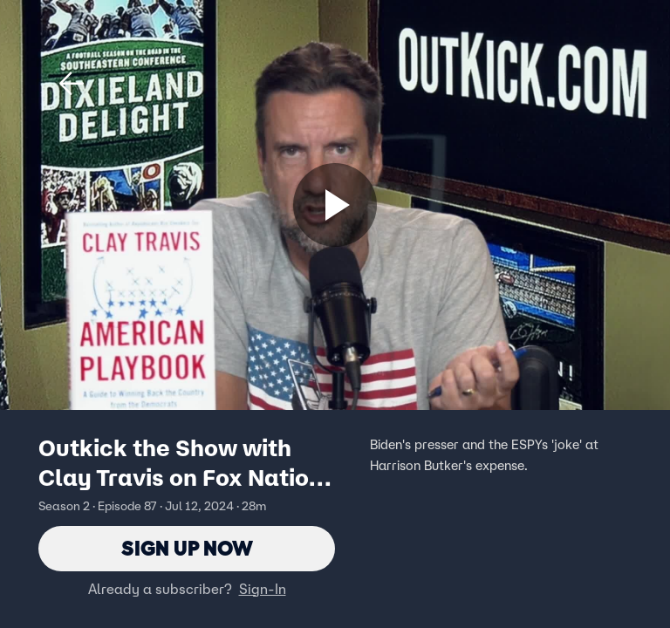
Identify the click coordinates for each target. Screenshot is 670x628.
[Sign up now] (335, 205)
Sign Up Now (187, 548)
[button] (71, 84)
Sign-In (262, 588)
